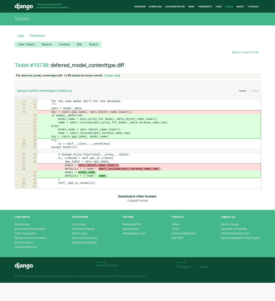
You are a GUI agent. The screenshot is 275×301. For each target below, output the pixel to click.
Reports (47, 44)
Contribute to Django (83, 247)
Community (205, 6)
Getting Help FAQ (132, 242)
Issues (229, 6)
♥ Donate (253, 6)
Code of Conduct (24, 260)
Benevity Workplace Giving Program (240, 256)
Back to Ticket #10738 (245, 52)
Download (155, 6)
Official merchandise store (235, 251)
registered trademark (101, 294)
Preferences (37, 35)
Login (20, 35)
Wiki (79, 44)
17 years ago (111, 75)
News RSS (177, 256)
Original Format (137, 219)
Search (93, 44)
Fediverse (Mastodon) (184, 251)
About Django (22, 242)
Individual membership (84, 260)
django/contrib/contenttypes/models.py (44, 91)
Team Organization (25, 251)
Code (219, 6)
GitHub (175, 242)
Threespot (185, 285)
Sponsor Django (230, 242)
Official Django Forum (134, 251)
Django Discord (131, 247)
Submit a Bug (79, 251)
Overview (139, 6)
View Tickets (26, 44)
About (240, 6)
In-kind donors (107, 283)
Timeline (64, 44)
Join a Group (79, 242)
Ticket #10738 (31, 65)
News (191, 6)
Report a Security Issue (84, 256)
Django (24, 7)
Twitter (176, 247)
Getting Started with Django (30, 247)
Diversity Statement (26, 265)
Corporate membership (234, 247)
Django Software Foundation (30, 256)
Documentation (175, 6)
